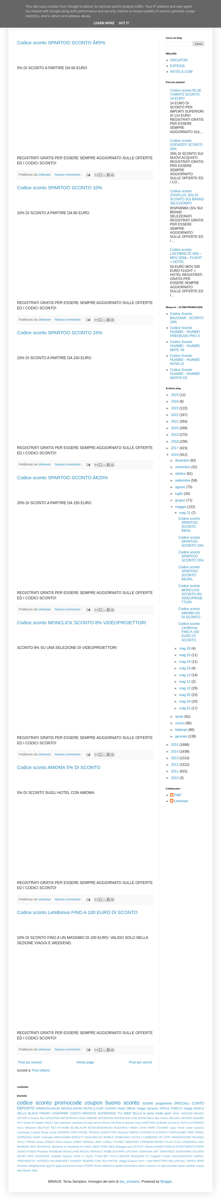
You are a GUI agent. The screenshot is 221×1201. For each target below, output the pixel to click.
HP (161, 1137)
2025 (175, 395)
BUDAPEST (121, 1127)
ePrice (97, 1122)
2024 (175, 401)
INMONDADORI (181, 1137)
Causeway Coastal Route (32, 1132)
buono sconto (122, 1103)
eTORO (88, 1165)
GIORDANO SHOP (28, 1137)
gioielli (119, 1165)
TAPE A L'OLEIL (83, 1156)
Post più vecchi (140, 1062)
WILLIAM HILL (177, 1160)
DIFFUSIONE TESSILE (85, 1132)
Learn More (104, 23)
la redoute (128, 1122)
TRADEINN (137, 1156)
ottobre (181, 473)
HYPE (167, 1137)
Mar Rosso (161, 1118)
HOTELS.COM (181, 71)
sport (167, 1113)
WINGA (191, 1160)
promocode (68, 1103)
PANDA (159, 1146)
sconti (147, 1103)
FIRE (190, 1132)
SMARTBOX (167, 1151)
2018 (175, 441)
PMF (177, 795)
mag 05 (185, 695)
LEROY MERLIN (83, 1142)
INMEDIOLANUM (48, 1108)
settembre (183, 480)
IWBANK (91, 1118)
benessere (69, 1165)
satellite (190, 1165)
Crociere (33, 1118)
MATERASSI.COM (126, 1118)
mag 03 (185, 701)
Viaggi (188, 1108)
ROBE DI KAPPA (114, 1151)
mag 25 (185, 655)
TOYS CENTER (119, 1156)
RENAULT (97, 1151)
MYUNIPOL (44, 1146)
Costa (52, 1132)
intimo (141, 1165)
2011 (175, 771)
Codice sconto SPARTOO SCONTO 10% (59, 187)
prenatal (172, 1165)
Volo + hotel (145, 1160)
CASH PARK (147, 1127)
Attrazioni (30, 1127)
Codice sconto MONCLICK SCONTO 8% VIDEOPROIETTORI (81, 622)
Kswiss (67, 1142)
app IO (50, 1165)
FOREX (199, 1132)
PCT (20, 1122)
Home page (85, 1062)
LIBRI (98, 1142)
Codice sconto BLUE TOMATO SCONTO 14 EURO (185, 94)
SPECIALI (182, 1103)
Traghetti (155, 1156)
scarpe (200, 1165)
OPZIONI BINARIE (192, 1118)
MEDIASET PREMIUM (139, 1142)
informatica (130, 1165)
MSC (33, 1146)
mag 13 (185, 675)
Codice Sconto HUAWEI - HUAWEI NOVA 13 (185, 360)
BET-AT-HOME (60, 1127)
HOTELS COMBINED (144, 1137)
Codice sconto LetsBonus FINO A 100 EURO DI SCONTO (77, 912)
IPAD (82, 1118)
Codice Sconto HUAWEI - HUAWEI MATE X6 (185, 346)
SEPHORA (146, 1151)
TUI (120, 1113)
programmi (164, 1103)
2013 (175, 758)
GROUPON (179, 60)
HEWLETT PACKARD (84, 1137)
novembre (183, 467)
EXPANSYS (147, 1132)
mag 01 (185, 708)
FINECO (176, 1108)
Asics (20, 1127)
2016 (175, 454)
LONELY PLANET (113, 1142)
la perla (148, 1113)
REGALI (85, 1151)
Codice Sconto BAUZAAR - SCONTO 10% (187, 318)
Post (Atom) (41, 1070)
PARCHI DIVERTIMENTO (180, 1146)
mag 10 (185, 688)
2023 (175, 408)
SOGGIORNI (183, 1151)
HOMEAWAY (122, 1137)
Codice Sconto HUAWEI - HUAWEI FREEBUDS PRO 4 (185, 332)
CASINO (110, 1108)
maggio (181, 507)
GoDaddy (47, 1137)
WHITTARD (160, 1160)
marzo (180, 723)
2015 (175, 744)
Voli (56, 1122)
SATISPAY (132, 1151)
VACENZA (43, 1160)
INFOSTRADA (69, 1118)
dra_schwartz (129, 1181)
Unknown (181, 801)
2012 (175, 764)
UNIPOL (199, 1156)
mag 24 (185, 661)
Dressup (123, 1132)
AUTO (184, 1122)
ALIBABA (161, 1122)
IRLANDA (198, 1137)
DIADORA (64, 1132)
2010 (175, 778)
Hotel (121, 1108)
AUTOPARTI (196, 1122)
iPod (118, 1122)
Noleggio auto (124, 1146)
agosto (180, 487)
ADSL (176, 1113)
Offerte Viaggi (135, 1108)
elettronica (108, 1165)
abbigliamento (36, 1165)
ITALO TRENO (26, 1142)
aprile (179, 716)
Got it (124, 23)
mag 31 (185, 513)
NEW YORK (100, 1146)
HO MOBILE (106, 1137)
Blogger (166, 1181)
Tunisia (166, 1156)
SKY (156, 1151)
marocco (151, 1165)
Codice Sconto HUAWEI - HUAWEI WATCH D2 (185, 374)
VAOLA (48, 1122)
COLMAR (162, 1127)
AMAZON (187, 1113)
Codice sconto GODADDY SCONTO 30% (186, 145)
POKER (31, 1151)
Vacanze (152, 1108)
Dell (42, 1118)
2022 (175, 415)
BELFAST (44, 1127)
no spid (161, 1165)
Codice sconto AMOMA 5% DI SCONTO (58, 767)
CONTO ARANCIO (83, 1113)
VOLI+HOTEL (109, 1160)
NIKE (111, 1146)
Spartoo (67, 1156)
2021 (175, 421)
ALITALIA (174, 1122)
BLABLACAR (79, 1127)
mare (138, 1122)
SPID (30, 1156)
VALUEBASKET (59, 1160)
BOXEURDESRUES (100, 1127)
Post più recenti (29, 1062)
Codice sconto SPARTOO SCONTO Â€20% (62, 477)
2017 (175, 448)
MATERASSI (105, 1118)
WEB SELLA (133, 1113)
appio (58, 1165)
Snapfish (56, 1156)
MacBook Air (59, 1146)
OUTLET (138, 1146)
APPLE (164, 1108)
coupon (93, 1103)
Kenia (58, 1142)
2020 (175, 428)
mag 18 (185, 668)
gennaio (181, 736)
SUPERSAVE (107, 1113)
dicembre (182, 460)
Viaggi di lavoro (128, 1160)
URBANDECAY (26, 1160)
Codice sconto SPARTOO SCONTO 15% (59, 332)
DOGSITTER (109, 1132)
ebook (97, 1165)
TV (147, 1156)
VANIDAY (76, 1160)
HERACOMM (62, 1137)
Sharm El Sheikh (33, 1122)
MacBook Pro (76, 1146)
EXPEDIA (177, 66)
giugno (180, 500)
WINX (200, 1160)
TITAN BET (102, 1156)
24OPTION (148, 1122)
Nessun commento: (68, 174)
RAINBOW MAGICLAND (64, 1151)
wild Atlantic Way (27, 1170)
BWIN (133, 1127)
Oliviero (149, 1146)
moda (159, 1113)
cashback (65, 1122)
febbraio (181, 730)
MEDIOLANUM (71, 1108)
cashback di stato (82, 1122)
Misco (88, 1146)
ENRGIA (134, 1132)
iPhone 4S (108, 1122)
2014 (175, 751)
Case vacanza (195, 1127)
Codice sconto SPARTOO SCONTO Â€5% (61, 42)
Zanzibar (22, 1165)
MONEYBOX (146, 1118)
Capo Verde (177, 1127)
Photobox (42, 1151)
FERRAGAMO (177, 1132)
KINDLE (49, 1142)
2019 (175, 434)
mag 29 (185, 648)
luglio (179, 493)
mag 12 (185, 681)
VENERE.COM (91, 1160)
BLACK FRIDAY (39, 1113)
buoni (79, 1165)
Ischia (39, 1142)
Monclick (174, 1118)
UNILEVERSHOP (182, 1156)
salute (181, 1165)
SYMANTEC (42, 1156)
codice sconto (34, 1103)
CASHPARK (60, 1113)
